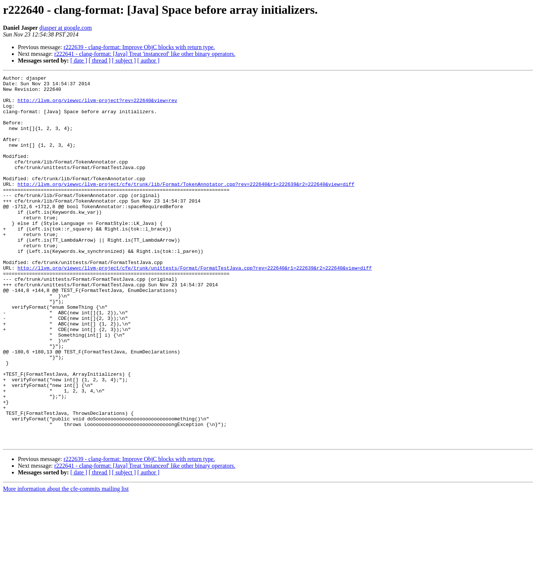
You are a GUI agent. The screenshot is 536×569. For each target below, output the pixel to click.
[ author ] (148, 60)
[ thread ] (100, 60)
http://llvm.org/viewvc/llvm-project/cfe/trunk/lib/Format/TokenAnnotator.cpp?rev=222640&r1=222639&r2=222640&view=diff (185, 206)
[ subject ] (124, 60)
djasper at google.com (65, 28)
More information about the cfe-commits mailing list (66, 562)
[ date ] (78, 60)
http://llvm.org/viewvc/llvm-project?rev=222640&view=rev (97, 105)
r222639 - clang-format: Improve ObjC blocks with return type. (139, 47)
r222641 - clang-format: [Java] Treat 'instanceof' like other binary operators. (145, 54)
